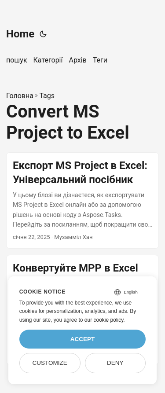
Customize (49, 363)
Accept (82, 339)
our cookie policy (104, 320)
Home (20, 34)
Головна (19, 96)
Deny (115, 363)
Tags (47, 96)
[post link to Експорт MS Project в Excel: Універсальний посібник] (82, 200)
